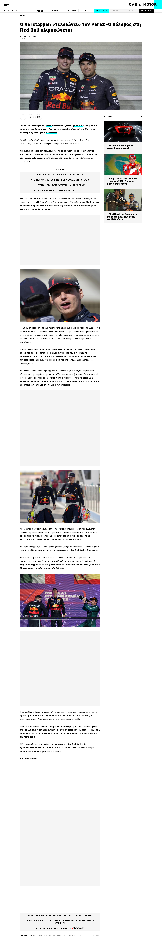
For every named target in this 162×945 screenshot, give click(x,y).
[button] (7, 4)
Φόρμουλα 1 (51, 936)
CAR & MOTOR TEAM (28, 36)
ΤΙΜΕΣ (86, 10)
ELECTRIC (101, 11)
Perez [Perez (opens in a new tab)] (49, 125)
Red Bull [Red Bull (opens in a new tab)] (78, 125)
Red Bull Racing (92, 936)
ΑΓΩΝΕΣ (22, 16)
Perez (72, 936)
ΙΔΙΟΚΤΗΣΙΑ (71, 10)
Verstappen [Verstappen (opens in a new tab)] (51, 132)
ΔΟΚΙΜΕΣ (56, 10)
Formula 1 (40, 936)
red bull (80, 936)
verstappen (62, 936)
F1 (34, 936)
